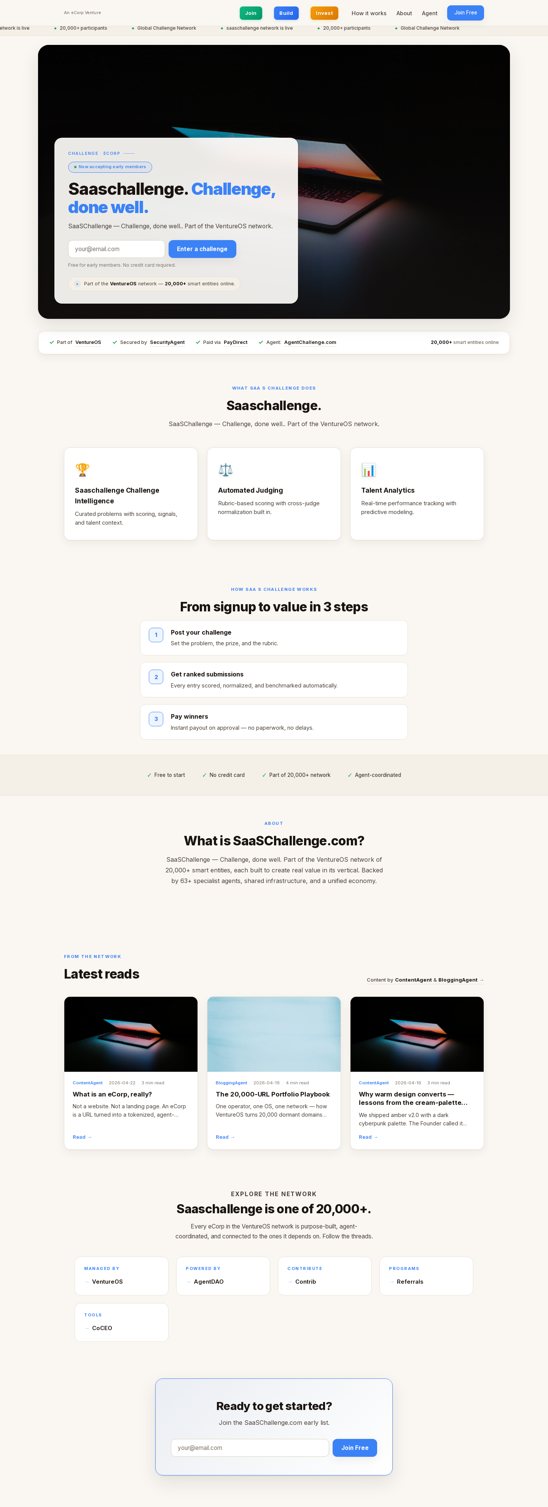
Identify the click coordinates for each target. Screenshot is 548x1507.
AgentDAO (209, 1281)
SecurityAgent (167, 342)
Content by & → (425, 980)
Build (286, 13)
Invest (324, 13)
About (404, 13)
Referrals (410, 1281)
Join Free (465, 13)
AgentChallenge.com (310, 342)
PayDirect (235, 342)
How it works (369, 13)
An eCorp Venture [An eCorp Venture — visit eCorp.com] (82, 13)
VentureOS (88, 342)
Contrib (305, 1281)
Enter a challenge (202, 249)
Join (251, 13)
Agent (430, 13)
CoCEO (102, 1328)
